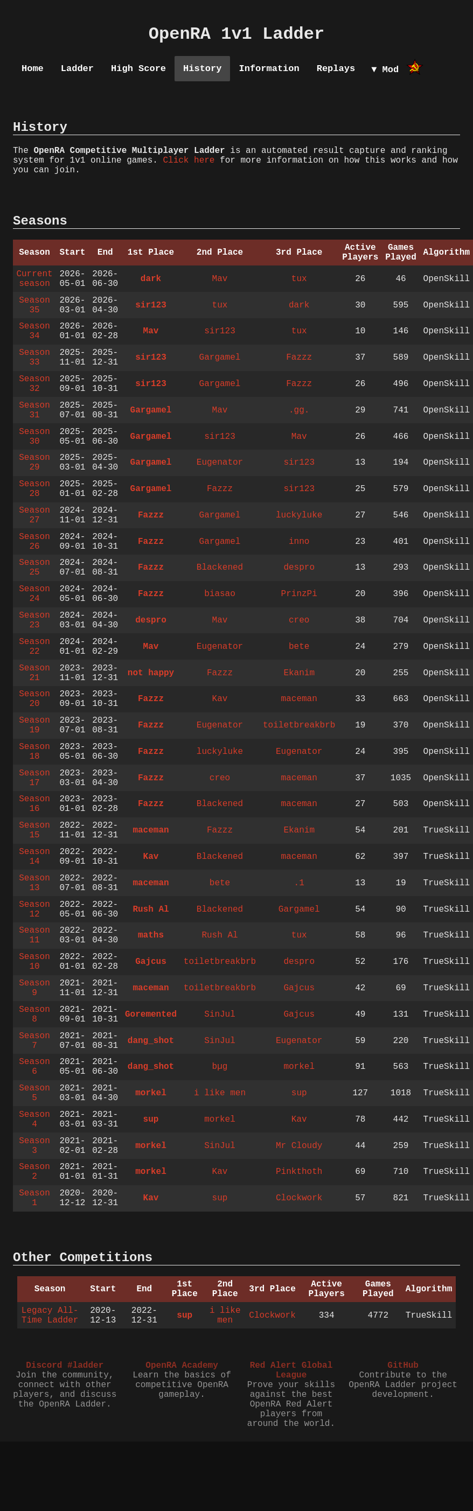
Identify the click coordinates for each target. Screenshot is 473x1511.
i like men (220, 1093)
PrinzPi (299, 594)
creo (299, 620)
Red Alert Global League (291, 1370)
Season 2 (34, 1171)
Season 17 (34, 778)
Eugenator (220, 462)
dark (151, 279)
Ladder (77, 69)
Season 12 (34, 909)
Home (33, 69)
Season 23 (34, 620)
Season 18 (34, 751)
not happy (151, 673)
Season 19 (34, 725)
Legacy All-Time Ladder (50, 1315)
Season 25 (34, 567)
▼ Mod (385, 70)
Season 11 (34, 935)
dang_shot (151, 1041)
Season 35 (34, 305)
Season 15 (34, 830)
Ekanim (299, 673)
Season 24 (34, 594)
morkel (299, 1067)
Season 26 (34, 541)
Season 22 (34, 646)
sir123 (150, 305)
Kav (220, 699)
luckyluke (299, 515)
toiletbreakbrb (299, 725)
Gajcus (150, 962)
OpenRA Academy (181, 1365)
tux (299, 279)
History (202, 69)
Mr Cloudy (299, 1146)
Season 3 (34, 1146)
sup (299, 1093)
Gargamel (220, 357)
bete (299, 647)
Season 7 (34, 1041)
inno (299, 542)
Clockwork (299, 1198)
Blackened (220, 567)
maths (151, 935)
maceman (299, 699)
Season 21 (34, 673)
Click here (188, 160)
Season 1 (34, 1198)
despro (299, 567)
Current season (34, 279)
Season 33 (34, 357)
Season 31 (34, 410)
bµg (220, 1067)
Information (269, 69)
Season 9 (34, 988)
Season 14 (34, 856)
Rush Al (151, 909)
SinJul (219, 1014)
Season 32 (34, 384)
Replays (336, 69)
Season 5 (34, 1093)
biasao (219, 594)
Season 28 (34, 489)
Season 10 (34, 961)
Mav (220, 279)
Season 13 (34, 883)
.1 (299, 883)
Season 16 (34, 804)
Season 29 (34, 462)
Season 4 (34, 1119)
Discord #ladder (64, 1365)
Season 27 (34, 515)
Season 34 (34, 331)
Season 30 (34, 436)
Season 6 (34, 1066)
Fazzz (299, 357)
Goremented (151, 1014)
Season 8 (34, 1014)
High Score (138, 69)
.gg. (299, 410)
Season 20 (34, 699)
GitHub (403, 1365)
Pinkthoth (299, 1172)
